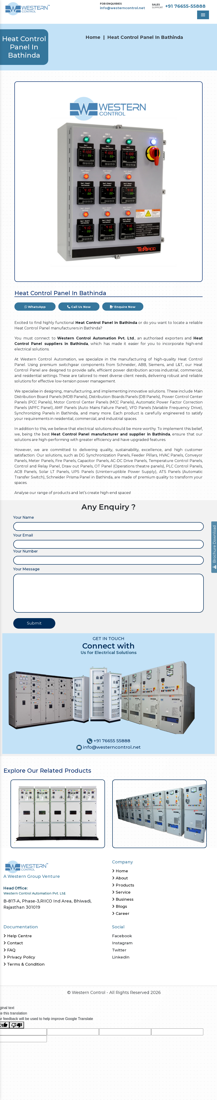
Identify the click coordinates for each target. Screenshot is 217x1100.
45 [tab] (165, 842)
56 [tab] (203, 842)
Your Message (26, 569)
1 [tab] (14, 842)
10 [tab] (45, 842)
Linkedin (120, 957)
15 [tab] (62, 842)
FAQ (9, 950)
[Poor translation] (16, 1025)
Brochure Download (214, 547)
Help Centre (17, 936)
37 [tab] (137, 842)
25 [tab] (96, 842)
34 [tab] (127, 842)
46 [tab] (168, 842)
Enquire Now (122, 307)
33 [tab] (124, 842)
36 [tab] (134, 842)
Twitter (119, 950)
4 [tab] (24, 842)
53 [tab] (192, 842)
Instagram (122, 943)
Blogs (119, 906)
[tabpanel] (58, 814)
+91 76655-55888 (185, 6)
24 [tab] (93, 842)
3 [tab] (21, 842)
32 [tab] (120, 842)
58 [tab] (210, 842)
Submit (34, 623)
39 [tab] (144, 842)
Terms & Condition (24, 964)
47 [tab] (172, 842)
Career (120, 913)
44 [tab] (161, 842)
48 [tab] (175, 842)
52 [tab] (189, 842)
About (120, 878)
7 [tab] (35, 842)
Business (123, 899)
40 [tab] (148, 842)
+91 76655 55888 (111, 740)
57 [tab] (206, 842)
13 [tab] (55, 842)
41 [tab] (151, 842)
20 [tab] (79, 842)
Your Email (23, 535)
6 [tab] (31, 842)
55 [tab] (199, 842)
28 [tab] (107, 842)
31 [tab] (117, 842)
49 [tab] (179, 842)
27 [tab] (103, 842)
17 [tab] (69, 842)
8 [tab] (38, 842)
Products (123, 885)
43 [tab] (158, 842)
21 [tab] (83, 842)
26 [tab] (100, 842)
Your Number (25, 551)
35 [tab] (131, 842)
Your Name (23, 517)
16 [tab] (65, 842)
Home (93, 37)
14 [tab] (59, 842)
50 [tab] (182, 842)
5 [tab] (28, 842)
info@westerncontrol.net (122, 8)
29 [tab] (110, 842)
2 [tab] (17, 842)
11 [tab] (48, 842)
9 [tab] (41, 842)
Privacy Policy (19, 957)
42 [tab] (155, 842)
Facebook (122, 936)
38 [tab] (141, 842)
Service (121, 892)
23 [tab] (89, 842)
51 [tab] (186, 842)
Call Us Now (79, 307)
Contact (13, 943)
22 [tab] (86, 842)
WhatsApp (35, 307)
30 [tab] (113, 842)
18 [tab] (72, 842)
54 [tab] (196, 842)
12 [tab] (52, 842)
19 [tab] (76, 842)
